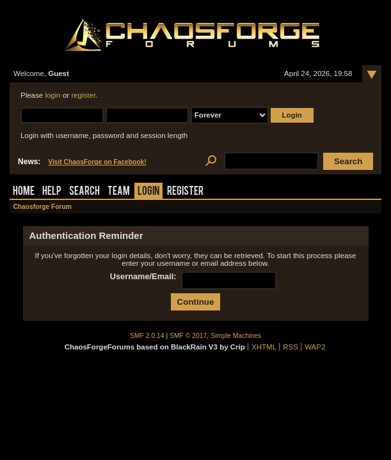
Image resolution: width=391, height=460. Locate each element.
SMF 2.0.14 (147, 335)
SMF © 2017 (188, 335)
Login (148, 192)
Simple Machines (236, 335)
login (52, 95)
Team (119, 192)
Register (185, 192)
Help (51, 192)
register (83, 95)
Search (84, 192)
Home (24, 192)
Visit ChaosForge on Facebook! (97, 161)
